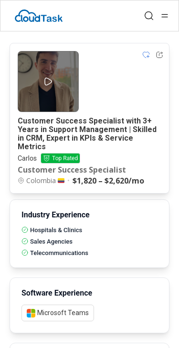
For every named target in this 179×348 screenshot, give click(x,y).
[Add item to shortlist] (146, 55)
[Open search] (149, 15)
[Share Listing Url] (159, 55)
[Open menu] (164, 15)
